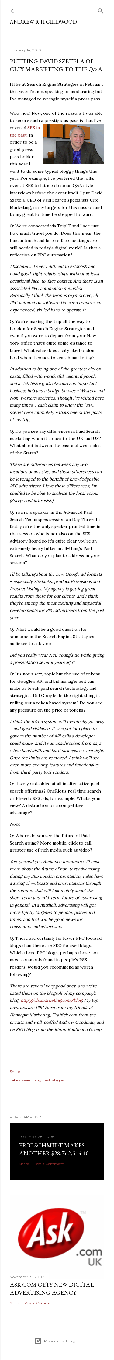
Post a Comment (48, 1163)
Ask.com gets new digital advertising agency (52, 1288)
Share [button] (15, 1071)
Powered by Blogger (57, 1341)
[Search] (100, 10)
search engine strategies (43, 1080)
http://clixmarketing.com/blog (51, 1000)
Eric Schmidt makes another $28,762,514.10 (54, 1149)
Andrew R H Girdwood (43, 21)
